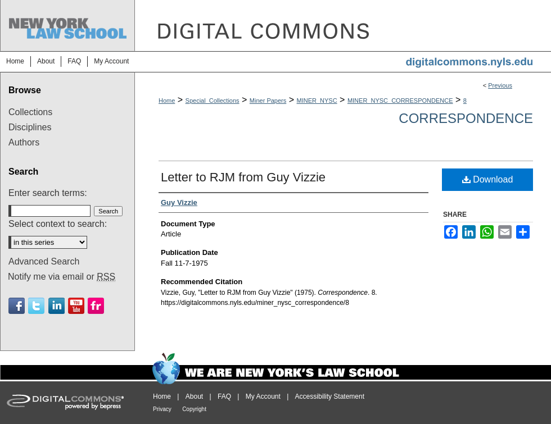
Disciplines (29, 127)
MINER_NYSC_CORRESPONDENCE (400, 100)
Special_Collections (213, 100)
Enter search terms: (47, 193)
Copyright (194, 409)
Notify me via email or (61, 277)
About (194, 396)
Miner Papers (268, 100)
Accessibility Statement (329, 396)
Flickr (96, 306)
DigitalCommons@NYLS (343, 25)
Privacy (162, 409)
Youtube (76, 306)
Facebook (16, 306)
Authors (23, 142)
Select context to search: (57, 224)
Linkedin (56, 306)
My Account (263, 396)
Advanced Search (43, 261)
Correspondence (466, 118)
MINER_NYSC (317, 100)
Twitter (36, 306)
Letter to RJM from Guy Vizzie (243, 177)
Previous (500, 85)
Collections (30, 112)
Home (167, 100)
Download (487, 179)
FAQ (224, 396)
